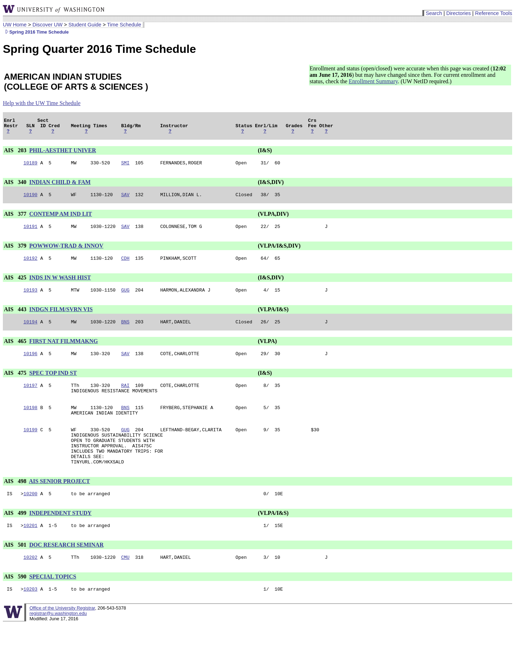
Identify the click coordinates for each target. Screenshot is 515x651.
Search (434, 13)
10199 (31, 445)
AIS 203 (16, 153)
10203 (31, 615)
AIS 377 (16, 219)
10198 (31, 421)
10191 (31, 232)
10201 (31, 550)
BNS (125, 331)
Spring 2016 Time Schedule (36, 32)
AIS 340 (16, 186)
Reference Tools (493, 13)
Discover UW (48, 25)
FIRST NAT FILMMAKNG (63, 351)
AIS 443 (16, 318)
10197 (31, 397)
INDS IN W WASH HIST (60, 285)
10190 (31, 200)
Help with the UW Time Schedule (41, 103)
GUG (125, 298)
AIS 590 (16, 602)
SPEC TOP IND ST (53, 384)
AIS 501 (16, 569)
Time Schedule (124, 25)
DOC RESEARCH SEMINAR (66, 569)
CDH (125, 265)
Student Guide (84, 25)
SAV (125, 200)
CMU (125, 583)
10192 (31, 265)
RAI (125, 397)
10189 (31, 167)
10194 (31, 331)
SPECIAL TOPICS (52, 602)
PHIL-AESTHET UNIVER (62, 153)
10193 (31, 298)
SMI (125, 167)
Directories (458, 13)
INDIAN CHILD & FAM (60, 186)
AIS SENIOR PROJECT (59, 504)
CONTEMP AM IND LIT (60, 219)
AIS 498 (16, 504)
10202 (31, 583)
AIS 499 (16, 536)
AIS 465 (16, 351)
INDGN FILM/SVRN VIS (61, 318)
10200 (31, 517)
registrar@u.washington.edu (58, 640)
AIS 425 (16, 285)
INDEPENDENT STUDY (60, 536)
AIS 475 (16, 384)
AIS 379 (16, 252)
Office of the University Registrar (62, 634)
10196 (31, 364)
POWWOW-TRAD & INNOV (66, 252)
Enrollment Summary (373, 81)
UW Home (14, 25)
